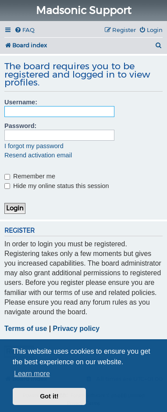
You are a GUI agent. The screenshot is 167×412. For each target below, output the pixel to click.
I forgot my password (34, 145)
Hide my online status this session (56, 185)
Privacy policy (76, 328)
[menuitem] (24, 30)
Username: (20, 102)
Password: (20, 125)
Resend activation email (38, 155)
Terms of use (25, 328)
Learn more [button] (32, 373)
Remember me (29, 176)
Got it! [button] (49, 396)
